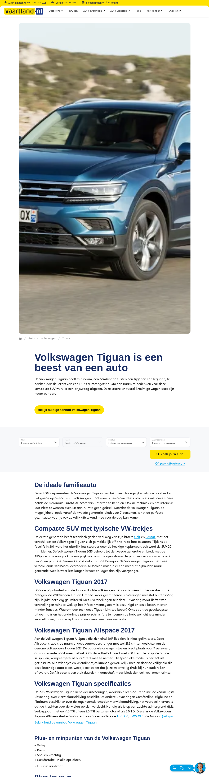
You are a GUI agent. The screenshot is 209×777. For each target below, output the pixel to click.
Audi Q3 (122, 716)
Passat (150, 537)
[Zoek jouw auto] (170, 454)
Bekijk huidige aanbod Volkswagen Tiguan (65, 722)
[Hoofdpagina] (20, 338)
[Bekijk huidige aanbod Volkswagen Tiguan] (69, 409)
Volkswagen (48, 338)
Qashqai (167, 716)
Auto (31, 338)
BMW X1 (135, 716)
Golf (137, 537)
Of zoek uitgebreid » (170, 463)
